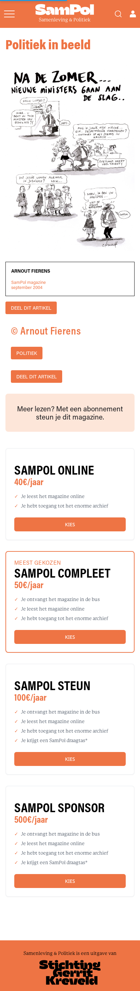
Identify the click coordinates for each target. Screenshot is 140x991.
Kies (70, 524)
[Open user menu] (133, 14)
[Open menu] (9, 14)
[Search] (118, 14)
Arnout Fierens (30, 271)
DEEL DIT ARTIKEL (31, 308)
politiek (26, 353)
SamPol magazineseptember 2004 (28, 285)
